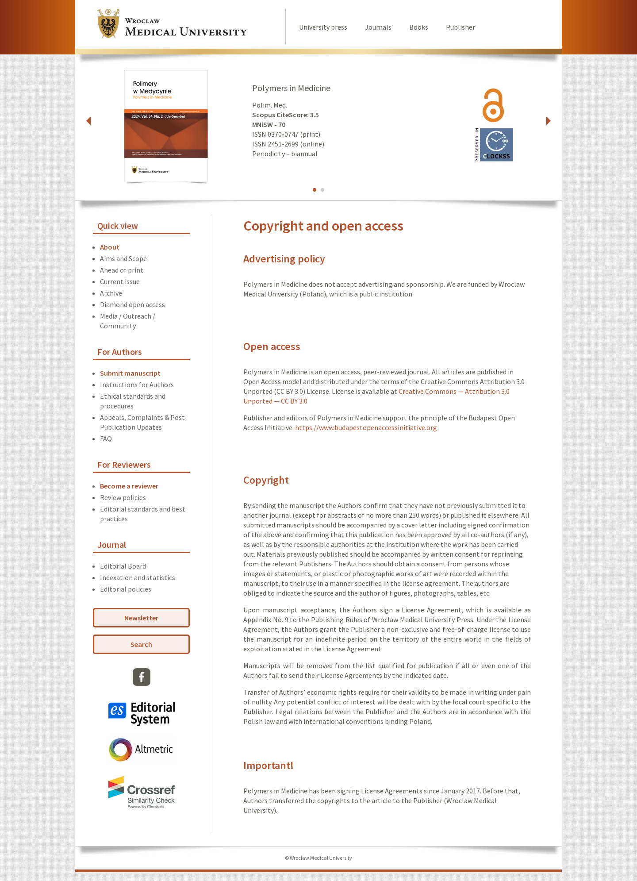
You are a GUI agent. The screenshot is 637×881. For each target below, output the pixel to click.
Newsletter (141, 617)
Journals (378, 27)
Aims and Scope (123, 258)
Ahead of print (121, 269)
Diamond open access (132, 304)
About (109, 246)
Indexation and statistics (137, 577)
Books (418, 27)
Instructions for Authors (137, 384)
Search (141, 644)
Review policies (123, 497)
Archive (111, 293)
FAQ (106, 438)
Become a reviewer (129, 485)
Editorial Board (123, 566)
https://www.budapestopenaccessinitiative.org (366, 427)
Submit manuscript (130, 373)
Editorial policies (125, 589)
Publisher (460, 27)
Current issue (120, 281)
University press (323, 27)
